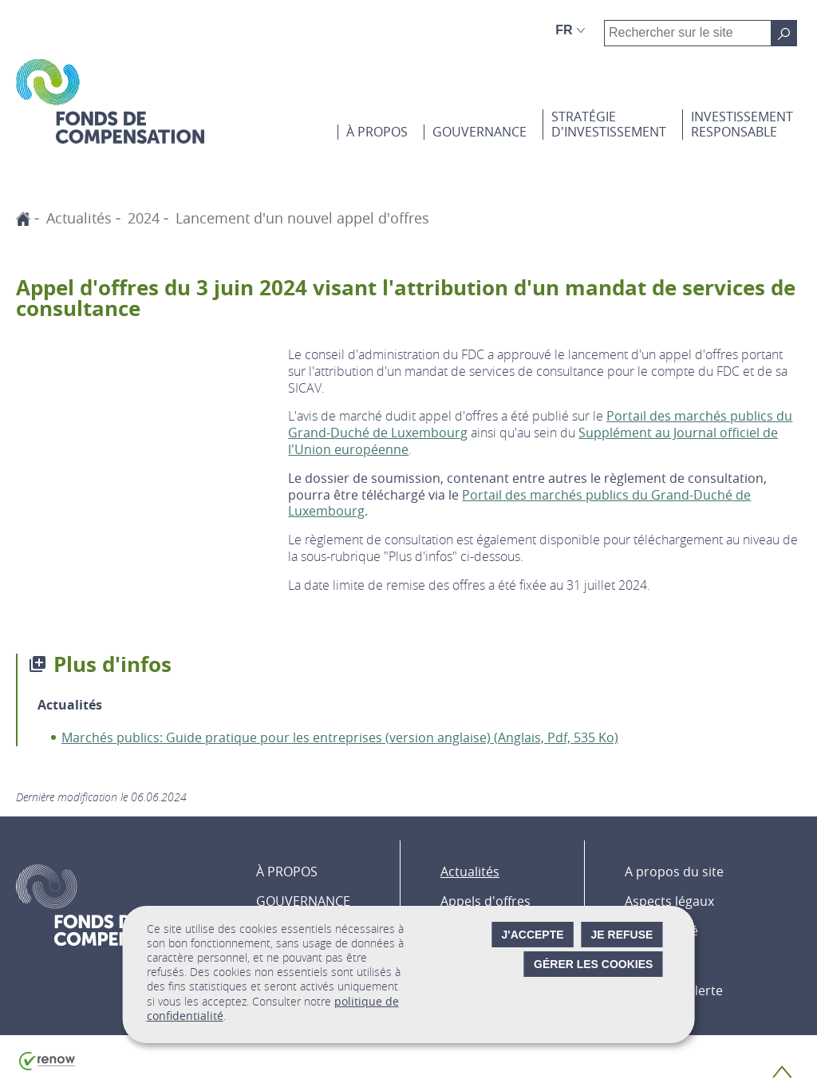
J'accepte (533, 934)
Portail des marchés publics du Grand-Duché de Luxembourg (519, 503)
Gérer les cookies (593, 964)
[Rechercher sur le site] (784, 33)
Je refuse (622, 934)
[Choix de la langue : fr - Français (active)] (570, 30)
